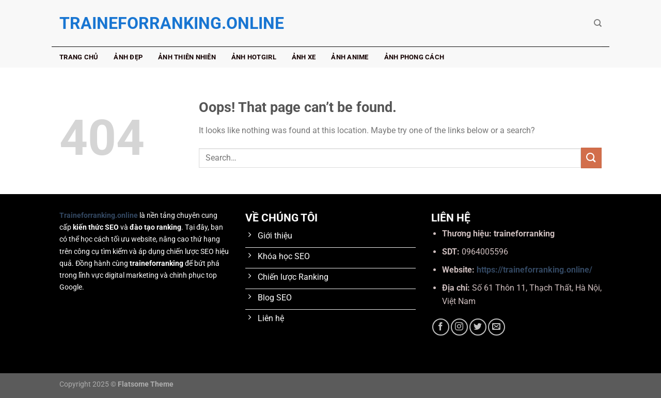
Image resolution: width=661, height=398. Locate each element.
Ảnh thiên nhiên (187, 57)
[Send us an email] (496, 327)
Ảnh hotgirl (253, 57)
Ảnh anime (349, 57)
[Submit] (591, 158)
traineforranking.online (111, 23)
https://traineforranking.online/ (534, 270)
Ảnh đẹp (128, 57)
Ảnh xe (304, 57)
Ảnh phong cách (414, 57)
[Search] (598, 23)
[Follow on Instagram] (459, 327)
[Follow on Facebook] (440, 327)
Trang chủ (78, 57)
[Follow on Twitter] (477, 327)
